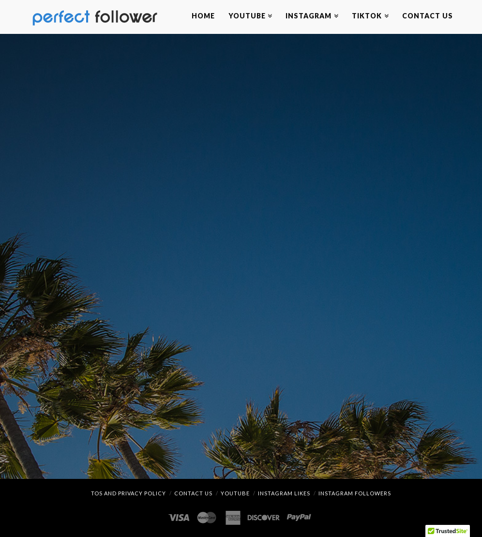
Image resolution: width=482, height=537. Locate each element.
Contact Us (193, 493)
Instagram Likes (284, 493)
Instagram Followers (354, 493)
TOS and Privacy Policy (128, 493)
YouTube (235, 493)
